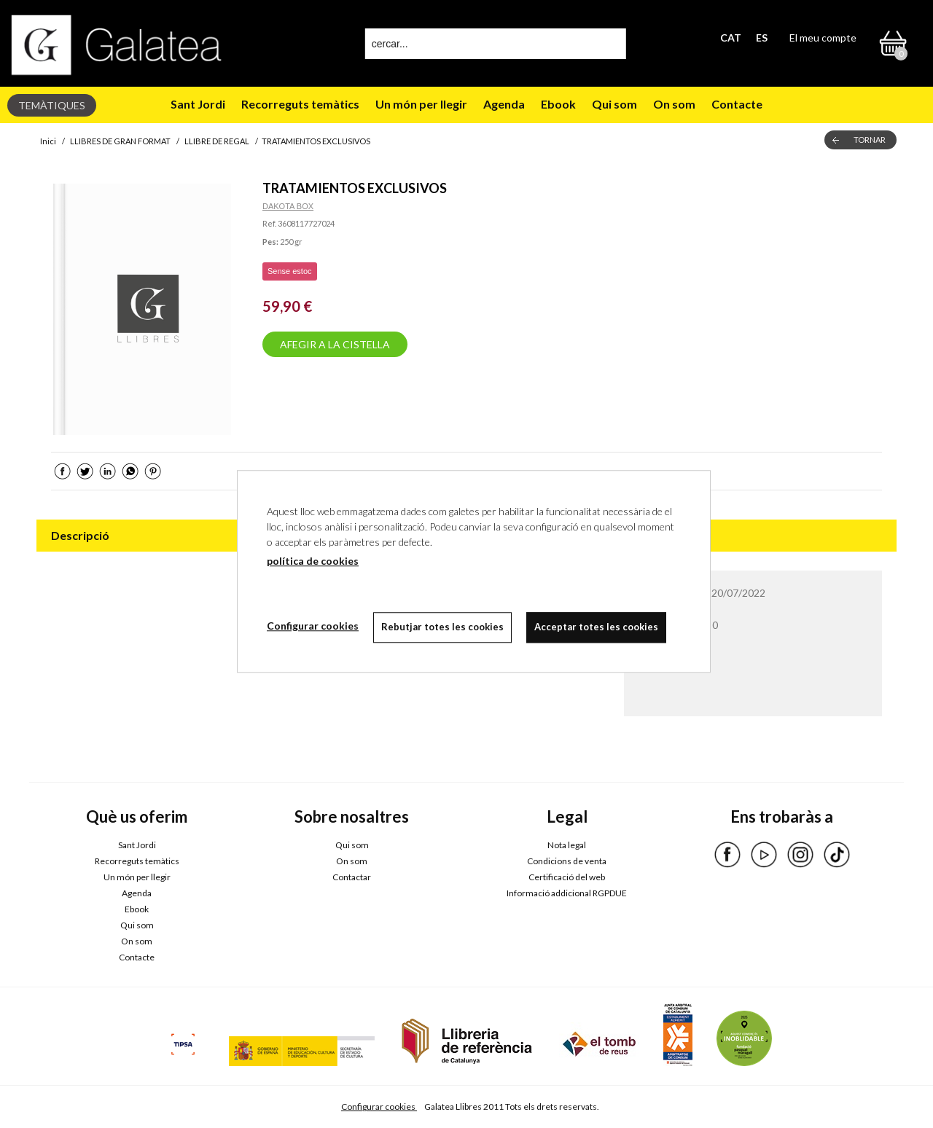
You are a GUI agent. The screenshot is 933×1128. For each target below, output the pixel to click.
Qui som (614, 104)
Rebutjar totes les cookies (442, 626)
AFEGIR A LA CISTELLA (335, 344)
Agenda (504, 104)
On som (674, 104)
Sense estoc (290, 271)
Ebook (558, 104)
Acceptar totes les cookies (596, 626)
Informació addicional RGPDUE (567, 893)
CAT (730, 37)
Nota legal (566, 844)
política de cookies (313, 561)
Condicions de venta (566, 860)
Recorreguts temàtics (300, 104)
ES (762, 37)
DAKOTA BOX (287, 206)
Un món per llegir (421, 104)
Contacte (736, 104)
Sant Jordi (198, 104)
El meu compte (822, 37)
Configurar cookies (379, 1106)
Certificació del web (566, 877)
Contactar (351, 877)
